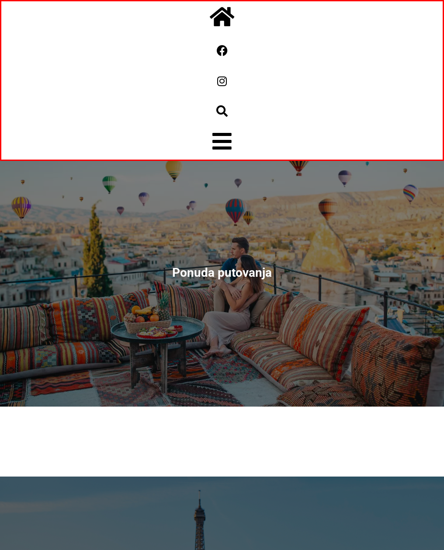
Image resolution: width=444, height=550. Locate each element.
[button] (222, 111)
